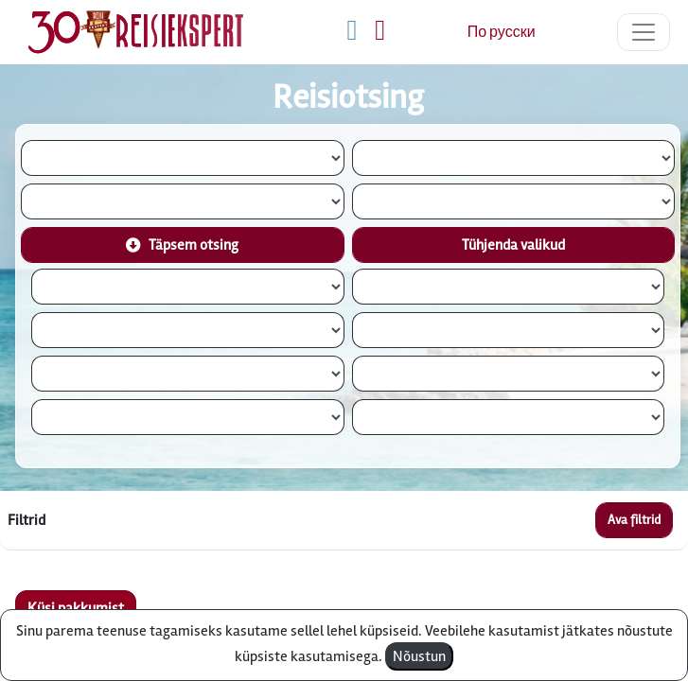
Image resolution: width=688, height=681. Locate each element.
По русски (501, 32)
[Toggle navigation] (643, 32)
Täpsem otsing (182, 245)
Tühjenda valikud (513, 245)
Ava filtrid (634, 520)
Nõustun (419, 656)
